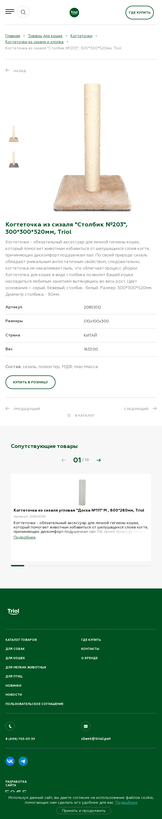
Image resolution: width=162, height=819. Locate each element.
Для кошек (15, 658)
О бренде (89, 658)
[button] (98, 460)
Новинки (13, 686)
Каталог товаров (21, 640)
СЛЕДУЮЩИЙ (136, 409)
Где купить (140, 12)
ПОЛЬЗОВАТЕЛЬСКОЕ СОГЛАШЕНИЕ (34, 704)
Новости (13, 695)
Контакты (90, 649)
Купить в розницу (30, 382)
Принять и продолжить (84, 810)
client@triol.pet (96, 739)
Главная (12, 36)
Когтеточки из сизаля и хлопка (34, 42)
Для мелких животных (25, 667)
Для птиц (13, 676)
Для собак (15, 649)
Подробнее (126, 802)
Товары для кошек (45, 36)
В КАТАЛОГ (85, 415)
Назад (20, 71)
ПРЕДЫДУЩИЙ (27, 409)
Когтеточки (81, 36)
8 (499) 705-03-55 (20, 739)
